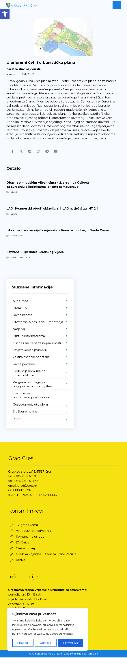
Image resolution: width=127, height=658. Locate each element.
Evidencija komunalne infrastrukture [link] (29, 373)
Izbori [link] (14, 236)
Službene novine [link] (25, 412)
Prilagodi (22, 642)
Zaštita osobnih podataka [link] (31, 357)
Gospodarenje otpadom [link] (30, 405)
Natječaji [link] (19, 329)
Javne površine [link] (24, 364)
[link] (5, 14)
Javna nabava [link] (23, 315)
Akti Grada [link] (20, 301)
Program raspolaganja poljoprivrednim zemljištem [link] (33, 385)
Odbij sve (46, 642)
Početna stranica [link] (17, 68)
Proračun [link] (20, 308)
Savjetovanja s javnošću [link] (30, 350)
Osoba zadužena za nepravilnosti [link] (37, 343)
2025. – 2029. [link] (18, 257)
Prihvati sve (70, 642)
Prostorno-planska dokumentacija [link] (38, 322)
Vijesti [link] (35, 68)
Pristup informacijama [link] (29, 336)
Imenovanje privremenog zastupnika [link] (31, 396)
